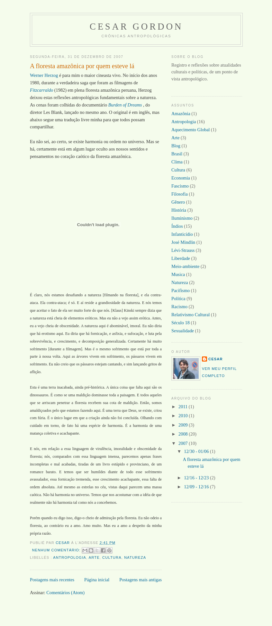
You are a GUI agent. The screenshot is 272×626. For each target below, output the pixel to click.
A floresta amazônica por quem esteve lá (82, 65)
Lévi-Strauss (183, 250)
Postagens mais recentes (52, 579)
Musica (178, 274)
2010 (183, 415)
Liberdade (180, 258)
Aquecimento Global (190, 129)
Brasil (176, 153)
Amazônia (180, 113)
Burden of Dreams (125, 104)
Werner (37, 75)
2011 (183, 406)
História (178, 210)
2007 (183, 443)
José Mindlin (183, 242)
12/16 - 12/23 (197, 477)
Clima (177, 161)
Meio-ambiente (185, 266)
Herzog (51, 75)
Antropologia (69, 557)
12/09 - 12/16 (197, 486)
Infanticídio (182, 234)
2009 (183, 425)
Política (178, 298)
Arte (94, 557)
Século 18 (180, 322)
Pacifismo (180, 290)
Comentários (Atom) (65, 592)
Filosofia (179, 194)
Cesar (215, 359)
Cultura (112, 557)
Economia (180, 177)
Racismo (179, 306)
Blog (175, 145)
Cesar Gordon (136, 27)
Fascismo (180, 186)
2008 (183, 434)
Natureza (135, 557)
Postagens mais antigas (140, 579)
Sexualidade (182, 330)
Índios (177, 226)
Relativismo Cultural (190, 314)
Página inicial (96, 579)
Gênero (178, 202)
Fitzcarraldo (41, 90)
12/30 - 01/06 (197, 451)
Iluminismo (182, 218)
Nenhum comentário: (57, 550)
